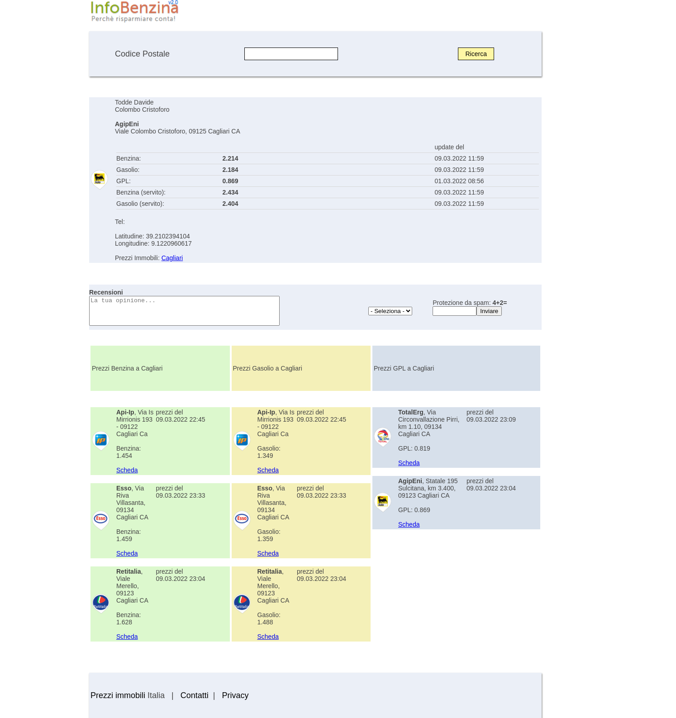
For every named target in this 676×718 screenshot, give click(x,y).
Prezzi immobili (117, 695)
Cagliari (172, 258)
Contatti (195, 695)
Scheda (127, 470)
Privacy (235, 695)
